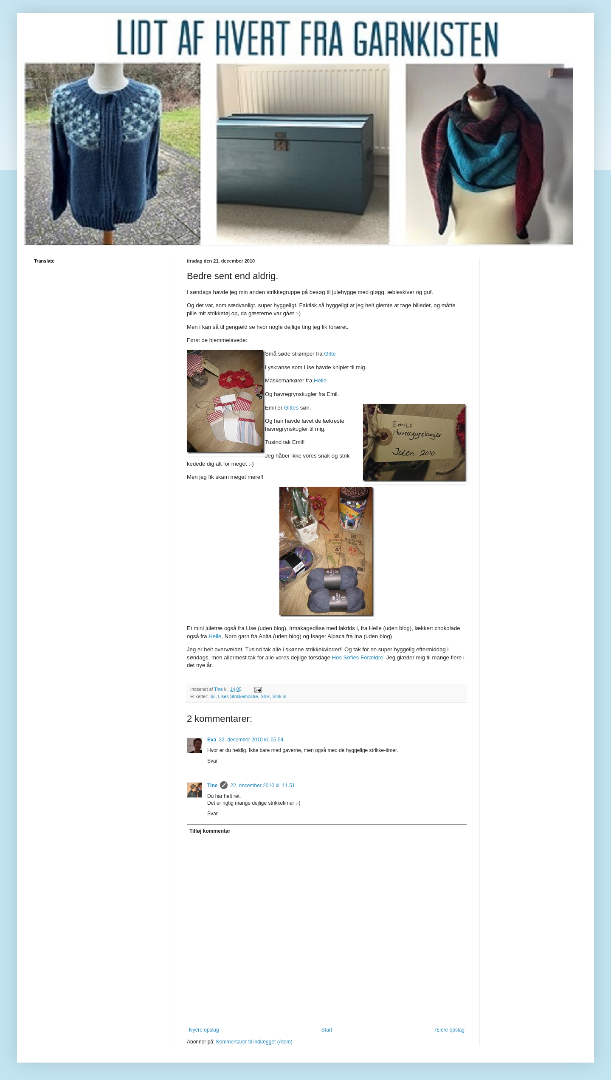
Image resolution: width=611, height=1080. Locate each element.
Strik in (279, 696)
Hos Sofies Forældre (357, 657)
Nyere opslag (204, 1030)
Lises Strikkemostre (238, 696)
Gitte (330, 354)
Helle (320, 380)
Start (326, 1030)
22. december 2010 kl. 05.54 (251, 740)
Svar (212, 761)
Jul (213, 696)
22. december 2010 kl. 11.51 (262, 786)
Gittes (291, 407)
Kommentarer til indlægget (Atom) (254, 1042)
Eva (211, 740)
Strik (265, 696)
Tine (212, 786)
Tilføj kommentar (209, 831)
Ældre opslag (449, 1030)
